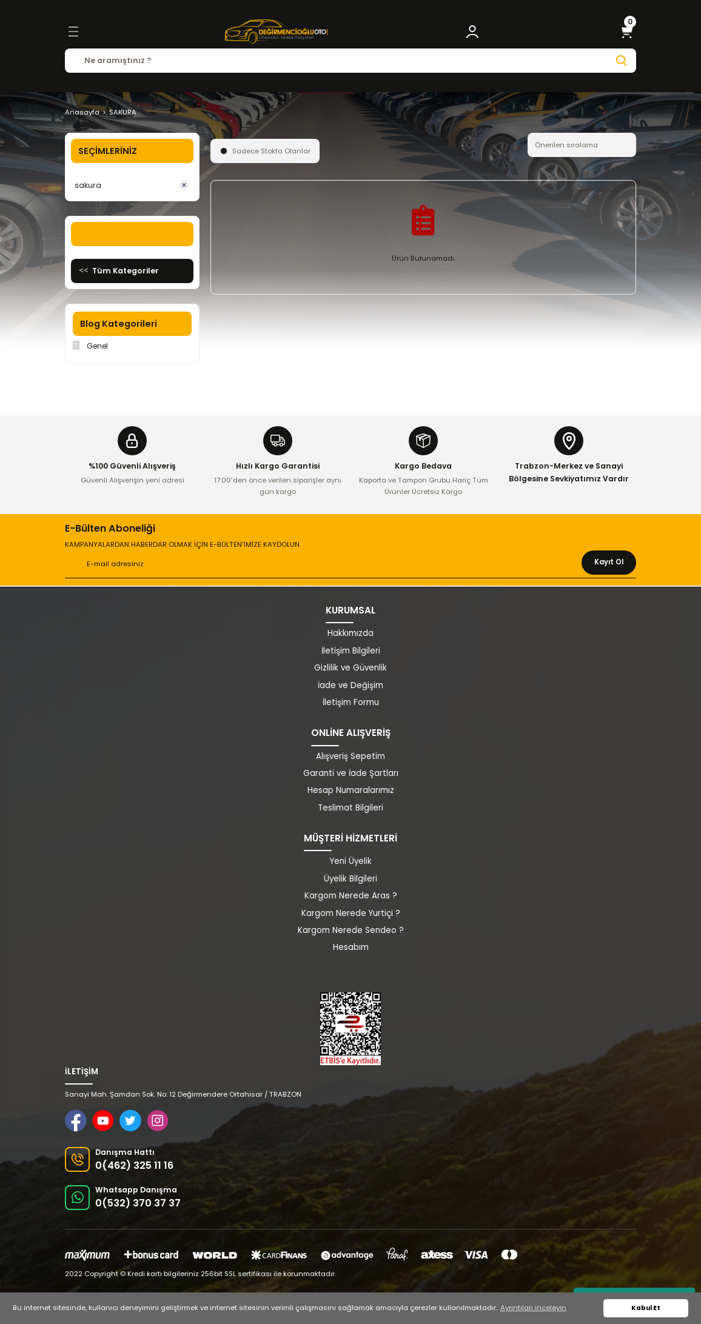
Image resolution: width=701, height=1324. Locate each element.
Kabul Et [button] (645, 1307)
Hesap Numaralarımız (350, 790)
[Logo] (276, 31)
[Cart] (626, 31)
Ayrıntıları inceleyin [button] (533, 1307)
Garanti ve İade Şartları (350, 773)
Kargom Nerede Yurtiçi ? (350, 913)
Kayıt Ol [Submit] (608, 562)
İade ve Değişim (350, 685)
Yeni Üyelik (351, 861)
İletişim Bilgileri (350, 651)
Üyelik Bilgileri (350, 878)
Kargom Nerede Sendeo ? (351, 930)
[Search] (350, 60)
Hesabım (351, 947)
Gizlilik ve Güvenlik (350, 668)
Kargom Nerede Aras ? (350, 895)
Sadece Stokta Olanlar (271, 151)
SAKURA (122, 112)
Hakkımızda (350, 633)
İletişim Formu (351, 702)
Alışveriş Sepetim (350, 756)
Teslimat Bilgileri (350, 808)
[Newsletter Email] (350, 564)
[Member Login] (472, 31)
